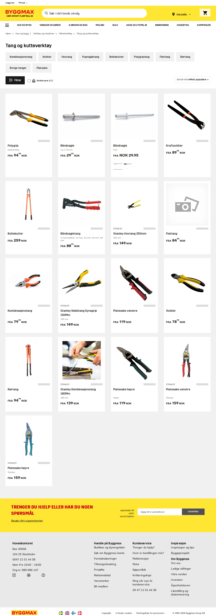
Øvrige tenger (18, 68)
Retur (136, 564)
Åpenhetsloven (180, 585)
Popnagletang (90, 56)
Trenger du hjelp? (144, 547)
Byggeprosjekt (180, 553)
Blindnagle (67, 145)
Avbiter (46, 56)
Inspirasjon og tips (182, 547)
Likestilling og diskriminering (180, 592)
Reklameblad (102, 575)
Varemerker (101, 581)
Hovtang (67, 56)
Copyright (106, 613)
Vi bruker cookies (124, 613)
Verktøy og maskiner (43, 33)
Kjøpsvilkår (139, 569)
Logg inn (10, 2)
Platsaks (42, 68)
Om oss (176, 563)
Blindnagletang (70, 233)
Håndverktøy (65, 33)
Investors (177, 579)
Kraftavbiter (174, 145)
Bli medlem (101, 586)
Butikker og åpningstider (109, 547)
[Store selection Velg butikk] (181, 14)
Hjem (8, 33)
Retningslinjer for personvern (150, 613)
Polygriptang (142, 56)
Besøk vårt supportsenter (27, 520)
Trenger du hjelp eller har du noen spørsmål (52, 510)
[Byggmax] (19, 13)
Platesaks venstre (125, 310)
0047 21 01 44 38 (23, 559)
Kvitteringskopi (142, 575)
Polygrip (13, 145)
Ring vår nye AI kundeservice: (142, 582)
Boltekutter (116, 56)
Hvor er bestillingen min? (148, 553)
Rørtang (185, 56)
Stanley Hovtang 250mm (129, 233)
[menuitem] (7, 25)
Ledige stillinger (181, 568)
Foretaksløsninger (105, 558)
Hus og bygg (22, 33)
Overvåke (193, 511)
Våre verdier (179, 574)
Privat (22, 2)
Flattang (165, 56)
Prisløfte (99, 569)
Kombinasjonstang (21, 56)
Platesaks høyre (124, 389)
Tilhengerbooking (105, 564)
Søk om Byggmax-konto (109, 553)
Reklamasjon (141, 558)
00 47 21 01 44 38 (144, 590)
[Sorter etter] (192, 79)
